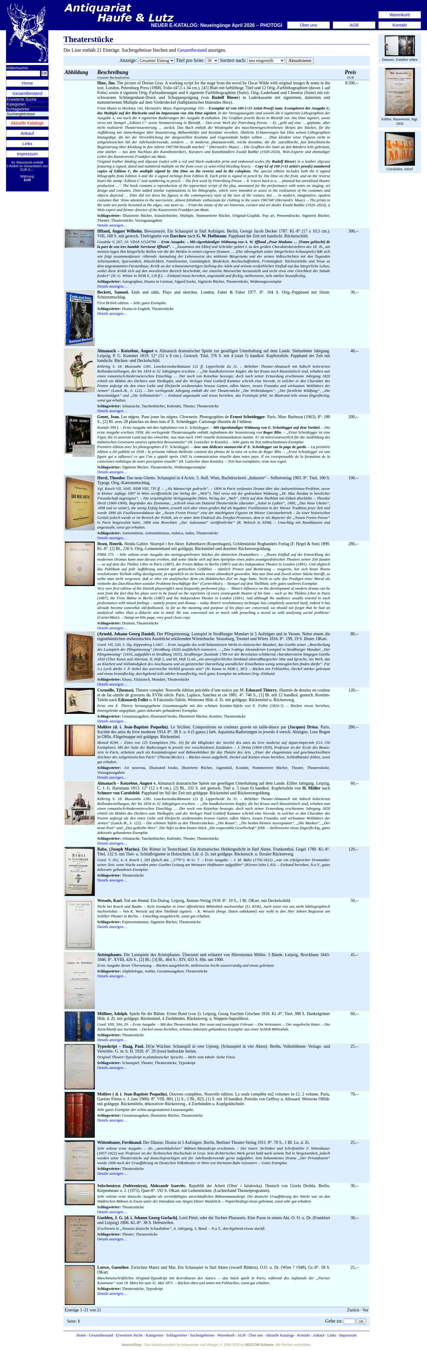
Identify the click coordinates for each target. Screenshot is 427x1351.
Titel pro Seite (189, 60)
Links (27, 143)
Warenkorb (400, 14)
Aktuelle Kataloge (27, 123)
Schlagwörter (18, 109)
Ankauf (27, 133)
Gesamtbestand (27, 93)
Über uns (308, 25)
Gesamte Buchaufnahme (113, 74)
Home (27, 83)
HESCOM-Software (259, 1344)
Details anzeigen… (112, 225)
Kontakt (400, 25)
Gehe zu (333, 1320)
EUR (350, 74)
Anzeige (128, 60)
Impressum (27, 153)
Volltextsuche (16, 68)
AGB (354, 25)
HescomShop (131, 1344)
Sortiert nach (232, 60)
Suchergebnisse (202, 1335)
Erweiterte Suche (22, 99)
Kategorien (16, 104)
